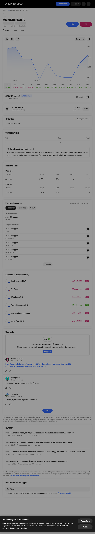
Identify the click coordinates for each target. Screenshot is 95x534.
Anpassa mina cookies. (19, 528)
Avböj (85, 527)
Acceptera (85, 521)
